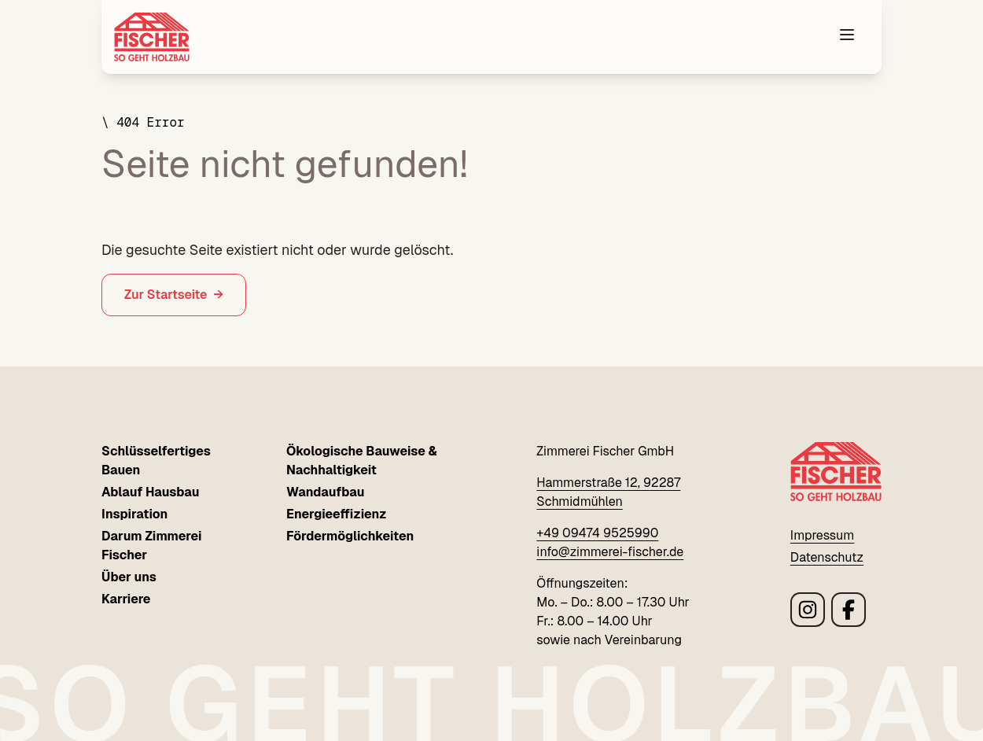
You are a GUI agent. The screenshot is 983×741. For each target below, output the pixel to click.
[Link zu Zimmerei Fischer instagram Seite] (807, 609)
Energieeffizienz (336, 514)
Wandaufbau (325, 492)
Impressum (822, 535)
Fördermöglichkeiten (350, 536)
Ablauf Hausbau (150, 492)
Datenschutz (826, 557)
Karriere (126, 599)
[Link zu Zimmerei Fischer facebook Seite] (848, 609)
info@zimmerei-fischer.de (609, 552)
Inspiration (134, 514)
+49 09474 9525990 (597, 533)
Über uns (128, 577)
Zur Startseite (166, 294)
